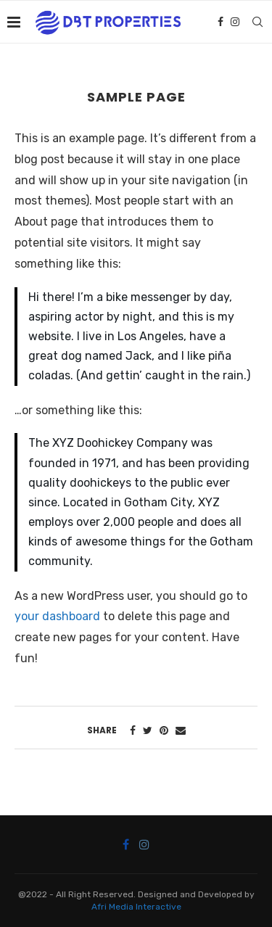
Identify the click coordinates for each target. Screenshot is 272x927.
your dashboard (57, 616)
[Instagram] (235, 22)
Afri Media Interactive (136, 907)
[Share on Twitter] (147, 731)
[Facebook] (220, 22)
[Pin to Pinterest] (164, 731)
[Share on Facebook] (133, 731)
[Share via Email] (181, 731)
